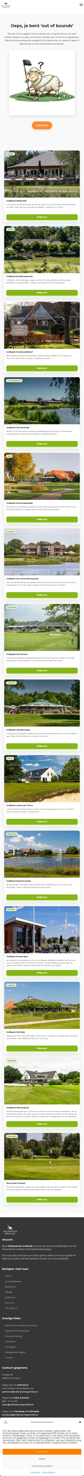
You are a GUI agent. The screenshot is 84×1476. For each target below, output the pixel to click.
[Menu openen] (81, 4)
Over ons (9, 1303)
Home (8, 1276)
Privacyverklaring (48, 1472)
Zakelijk (8, 1292)
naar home (42, 125)
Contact (9, 1357)
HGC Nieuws (11, 1308)
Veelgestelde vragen (15, 1352)
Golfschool (10, 1297)
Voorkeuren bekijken (42, 1466)
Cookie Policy (35, 1472)
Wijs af (42, 1459)
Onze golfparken (13, 1281)
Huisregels (10, 1347)
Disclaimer (10, 1341)
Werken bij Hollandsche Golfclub (21, 1325)
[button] (80, 1422)
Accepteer (42, 1451)
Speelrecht (10, 1287)
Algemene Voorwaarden (17, 1331)
